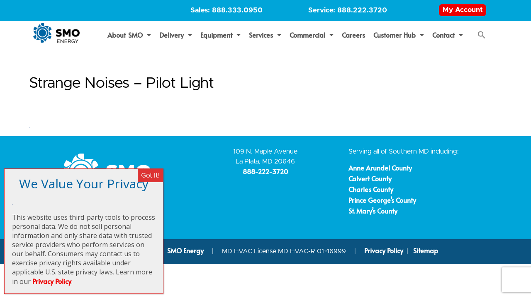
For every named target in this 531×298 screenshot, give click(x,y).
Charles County (370, 192)
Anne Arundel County (380, 171)
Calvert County (370, 182)
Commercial (312, 38)
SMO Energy (186, 254)
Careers (353, 38)
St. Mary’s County (372, 214)
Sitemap (425, 254)
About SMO (129, 38)
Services (265, 38)
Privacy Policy (383, 254)
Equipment (220, 38)
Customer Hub (398, 38)
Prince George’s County (382, 203)
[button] (481, 38)
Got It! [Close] (150, 175)
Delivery (175, 38)
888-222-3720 (265, 175)
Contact (447, 38)
